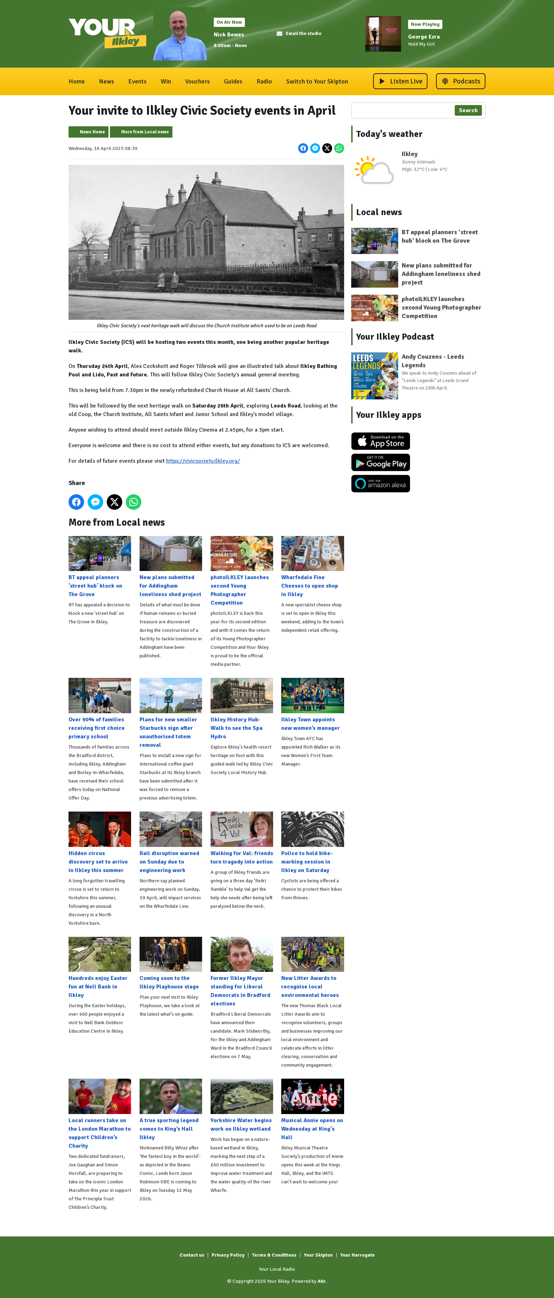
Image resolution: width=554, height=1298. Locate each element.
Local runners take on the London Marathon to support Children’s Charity (100, 1114)
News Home (92, 132)
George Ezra (424, 36)
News (106, 81)
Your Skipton (318, 1255)
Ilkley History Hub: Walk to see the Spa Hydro (242, 709)
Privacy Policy (228, 1255)
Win (166, 81)
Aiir (322, 1281)
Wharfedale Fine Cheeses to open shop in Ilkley (312, 567)
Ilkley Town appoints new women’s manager (312, 705)
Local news (379, 212)
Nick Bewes (229, 34)
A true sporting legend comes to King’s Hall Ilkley (171, 1110)
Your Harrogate (357, 1255)
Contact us (191, 1255)
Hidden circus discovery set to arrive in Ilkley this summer (100, 843)
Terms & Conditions (274, 1255)
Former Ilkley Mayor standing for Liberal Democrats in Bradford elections (242, 971)
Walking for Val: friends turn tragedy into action (242, 838)
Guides (233, 81)
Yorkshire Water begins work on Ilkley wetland (242, 1105)
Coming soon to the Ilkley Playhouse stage (171, 963)
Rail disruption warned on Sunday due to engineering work (171, 843)
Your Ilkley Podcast (395, 336)
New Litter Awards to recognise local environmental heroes (312, 967)
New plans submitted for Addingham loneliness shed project (171, 567)
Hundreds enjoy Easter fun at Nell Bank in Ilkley (100, 967)
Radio (264, 81)
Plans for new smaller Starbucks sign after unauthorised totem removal (171, 713)
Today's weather (389, 134)
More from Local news (145, 132)
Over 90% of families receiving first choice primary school (100, 709)
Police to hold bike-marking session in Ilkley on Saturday (312, 843)
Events (137, 81)
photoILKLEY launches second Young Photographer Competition (242, 571)
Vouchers (197, 81)
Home (77, 81)
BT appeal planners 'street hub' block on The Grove (100, 567)
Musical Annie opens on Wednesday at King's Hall (312, 1110)
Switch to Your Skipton (317, 81)
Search (468, 110)
